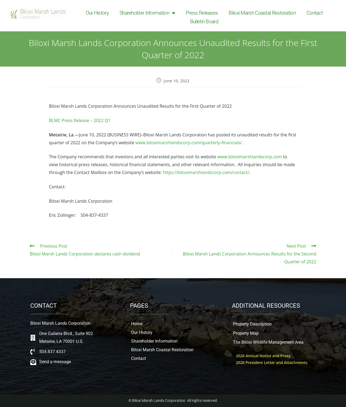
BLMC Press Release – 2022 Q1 (80, 120)
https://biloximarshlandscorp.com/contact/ (206, 172)
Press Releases (202, 13)
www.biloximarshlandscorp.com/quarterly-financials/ (188, 143)
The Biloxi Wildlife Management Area (268, 342)
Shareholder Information (147, 13)
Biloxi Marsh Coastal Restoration (262, 13)
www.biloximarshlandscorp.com (249, 157)
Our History (97, 13)
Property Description (252, 324)
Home (136, 323)
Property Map (246, 333)
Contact (315, 13)
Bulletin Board (204, 21)
